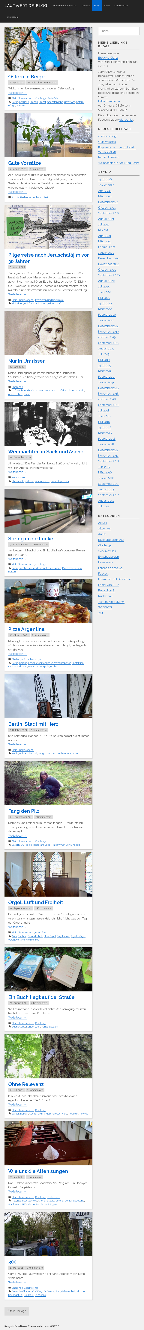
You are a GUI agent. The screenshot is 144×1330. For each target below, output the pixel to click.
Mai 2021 (104, 230)
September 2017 (108, 461)
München (33, 666)
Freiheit (22, 936)
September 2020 (109, 275)
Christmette (18, 481)
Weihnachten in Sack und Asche (45, 451)
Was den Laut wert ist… (65, 5)
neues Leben (15, 394)
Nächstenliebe (55, 102)
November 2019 (108, 331)
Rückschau (105, 596)
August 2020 (106, 281)
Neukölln (73, 1113)
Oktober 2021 (107, 207)
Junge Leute (45, 753)
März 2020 (105, 309)
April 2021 (104, 235)
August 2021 (106, 219)
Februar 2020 (107, 314)
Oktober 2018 (107, 399)
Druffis (41, 1113)
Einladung (17, 303)
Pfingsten (53, 1204)
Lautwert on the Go (110, 568)
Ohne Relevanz (26, 1084)
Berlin (15, 102)
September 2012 (108, 495)
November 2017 (108, 455)
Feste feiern (53, 98)
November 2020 (108, 264)
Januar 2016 (106, 478)
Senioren (21, 105)
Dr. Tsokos (26, 844)
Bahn (15, 568)
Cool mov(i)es (31, 1287)
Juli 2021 (103, 224)
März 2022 (105, 196)
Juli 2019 (104, 354)
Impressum (13, 17)
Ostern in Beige (26, 76)
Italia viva (22, 666)
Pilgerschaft (54, 303)
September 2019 (108, 343)
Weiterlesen (17, 93)
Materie (80, 390)
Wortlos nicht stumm (111, 601)
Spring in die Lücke (30, 538)
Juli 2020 (104, 286)
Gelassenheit (68, 1291)
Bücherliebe (18, 1026)
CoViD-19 (37, 1291)
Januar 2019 (106, 382)
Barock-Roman (20, 1113)
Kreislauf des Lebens (63, 390)
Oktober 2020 (107, 269)
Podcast (86, 5)
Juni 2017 (104, 467)
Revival (84, 1113)
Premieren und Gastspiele (49, 300)
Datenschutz (121, 5)
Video (107, 5)
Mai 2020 (104, 297)
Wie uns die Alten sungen (38, 1171)
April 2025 (104, 190)
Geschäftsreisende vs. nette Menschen (40, 568)
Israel (36, 303)
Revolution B (106, 590)
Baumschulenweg (27, 1200)
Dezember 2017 (108, 450)
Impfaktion (78, 663)
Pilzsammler (58, 844)
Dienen (34, 102)
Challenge (40, 98)
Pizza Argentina (26, 629)
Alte (14, 1200)
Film (58, 1291)
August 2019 (106, 348)
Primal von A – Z (108, 585)
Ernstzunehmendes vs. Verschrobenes (49, 663)
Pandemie (41, 1204)
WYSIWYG (105, 607)
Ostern (80, 102)
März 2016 (105, 472)
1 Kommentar (37, 169)
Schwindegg (73, 844)
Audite (15, 197)
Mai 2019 (104, 359)
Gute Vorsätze (24, 163)
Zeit (46, 197)
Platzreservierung (72, 568)
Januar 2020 (106, 320)
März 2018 (105, 433)
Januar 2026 (106, 185)
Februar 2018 (107, 438)
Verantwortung (16, 939)
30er (14, 936)
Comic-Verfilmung (21, 1291)
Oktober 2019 (107, 337)
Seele (27, 394)
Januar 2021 (106, 252)
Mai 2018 (104, 421)
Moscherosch (53, 1113)
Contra (33, 1113)
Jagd (47, 844)
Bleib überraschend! (23, 98)
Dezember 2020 (108, 258)
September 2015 (108, 483)
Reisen (12, 571)
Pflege (11, 105)
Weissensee (32, 939)
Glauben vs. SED (17, 1204)
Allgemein (104, 528)
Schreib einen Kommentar (42, 82)
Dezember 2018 (108, 388)
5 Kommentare (40, 635)
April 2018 (104, 427)
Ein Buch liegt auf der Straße (41, 997)
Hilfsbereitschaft (28, 753)
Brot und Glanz (108, 57)
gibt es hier (126, 119)
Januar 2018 (106, 444)
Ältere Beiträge (17, 1311)
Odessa (30, 481)
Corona (23, 663)
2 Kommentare (40, 544)
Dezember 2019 (108, 326)
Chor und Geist (46, 1200)
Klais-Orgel (50, 936)
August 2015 (106, 489)
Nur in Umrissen (27, 361)
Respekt (44, 666)
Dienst (42, 102)
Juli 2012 (103, 506)
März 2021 (104, 241)
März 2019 (105, 371)
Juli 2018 (104, 410)
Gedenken (45, 390)
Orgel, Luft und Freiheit (35, 902)
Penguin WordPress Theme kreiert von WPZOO (31, 1326)
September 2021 (108, 213)
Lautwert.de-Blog (25, 5)
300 (12, 1262)
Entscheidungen (33, 659)
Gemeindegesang (74, 1200)
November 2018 (108, 393)
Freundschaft (35, 936)
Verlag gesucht (49, 1026)
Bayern (16, 844)
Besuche (24, 102)
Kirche (31, 1204)
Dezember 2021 (108, 202)
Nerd (64, 1113)
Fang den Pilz (23, 811)
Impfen (12, 666)
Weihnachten (42, 481)
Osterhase (69, 102)
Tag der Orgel (78, 936)
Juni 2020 (104, 292)
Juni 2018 (104, 416)
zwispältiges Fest (60, 481)
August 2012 (106, 500)
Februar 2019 (106, 376)
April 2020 (105, 303)
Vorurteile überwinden (65, 753)
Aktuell (102, 523)
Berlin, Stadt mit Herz (33, 724)
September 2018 (108, 405)
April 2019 (104, 365)
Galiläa (28, 303)
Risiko (53, 666)
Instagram (38, 844)
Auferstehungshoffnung (25, 390)
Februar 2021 (106, 247)
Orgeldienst (63, 936)
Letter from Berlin (109, 101)
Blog (97, 5)
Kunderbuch (33, 1026)
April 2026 (105, 179)
